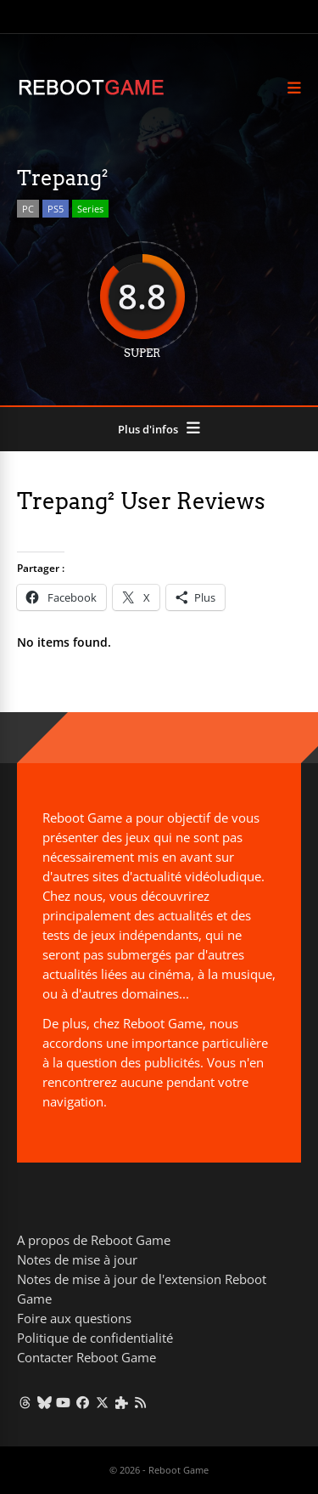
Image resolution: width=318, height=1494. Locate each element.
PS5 (55, 208)
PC (28, 208)
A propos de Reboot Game (93, 1239)
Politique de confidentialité (95, 1337)
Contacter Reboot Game (86, 1357)
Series (90, 208)
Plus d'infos (148, 429)
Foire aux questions (74, 1318)
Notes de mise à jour (77, 1259)
